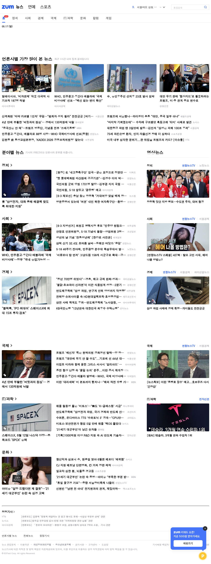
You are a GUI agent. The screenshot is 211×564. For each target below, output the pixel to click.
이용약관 (24, 544)
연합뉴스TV (188, 165)
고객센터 (92, 544)
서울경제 (204, 219)
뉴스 (19, 7)
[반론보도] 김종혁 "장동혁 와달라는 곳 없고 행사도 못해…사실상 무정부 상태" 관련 (63, 516)
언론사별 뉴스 (9, 535)
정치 (15, 18)
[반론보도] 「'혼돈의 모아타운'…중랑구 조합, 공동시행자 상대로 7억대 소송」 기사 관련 (65, 524)
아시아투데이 (8, 106)
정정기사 (7, 512)
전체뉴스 (28, 535)
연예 (31, 7)
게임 (109, 18)
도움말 (105, 544)
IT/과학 (68, 18)
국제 (54, 18)
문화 (83, 18)
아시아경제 (59, 106)
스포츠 (45, 7)
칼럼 (96, 18)
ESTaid (7, 553)
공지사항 (79, 544)
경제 (41, 18)
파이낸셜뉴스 (113, 106)
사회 (28, 18)
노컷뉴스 (204, 165)
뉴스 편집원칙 (9, 544)
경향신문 (164, 106)
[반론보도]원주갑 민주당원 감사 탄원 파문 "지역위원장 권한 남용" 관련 (57, 520)
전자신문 (204, 399)
